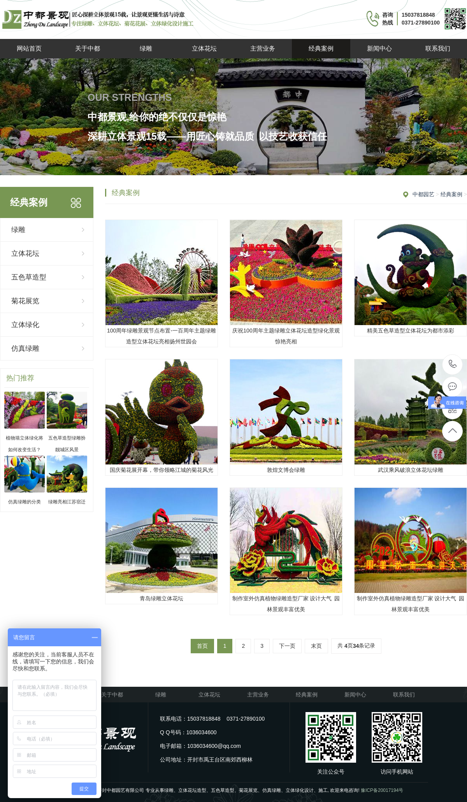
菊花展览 (25, 301)
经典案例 (321, 48)
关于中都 (87, 48)
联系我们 (437, 48)
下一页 (287, 646)
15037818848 (452, 364)
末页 (316, 646)
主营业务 (262, 48)
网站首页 (29, 48)
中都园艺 (423, 194)
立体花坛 (204, 48)
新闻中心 (379, 48)
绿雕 (146, 48)
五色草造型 (28, 277)
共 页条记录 (356, 646)
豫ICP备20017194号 (382, 790)
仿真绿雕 (25, 348)
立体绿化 (25, 325)
